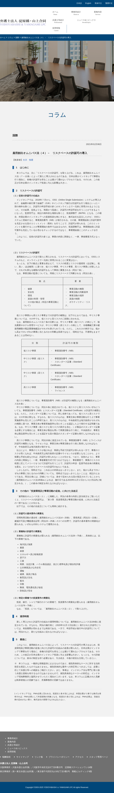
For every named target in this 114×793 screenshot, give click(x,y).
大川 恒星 (28, 160)
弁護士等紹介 (58, 21)
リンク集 (39, 757)
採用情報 (56, 29)
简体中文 (98, 3)
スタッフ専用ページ (98, 757)
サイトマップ (22, 757)
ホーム (55, 13)
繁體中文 (109, 3)
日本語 (79, 3)
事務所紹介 (76, 13)
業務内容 (98, 13)
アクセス (79, 757)
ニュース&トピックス (86, 21)
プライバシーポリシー (59, 757)
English (88, 3)
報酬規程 (6, 757)
